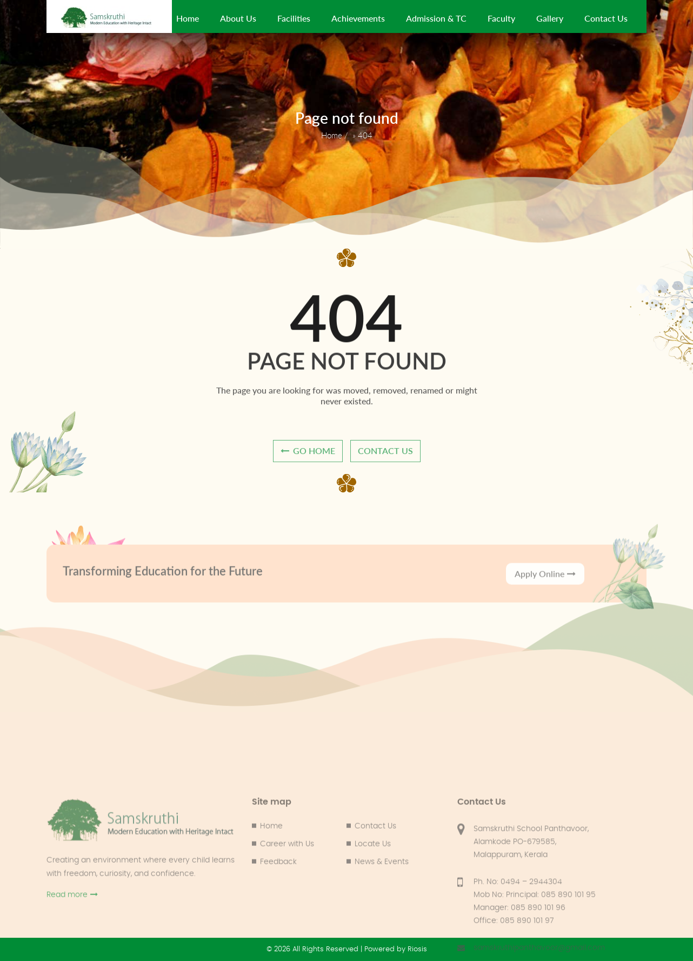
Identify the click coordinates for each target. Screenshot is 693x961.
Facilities (293, 18)
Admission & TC (436, 18)
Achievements (358, 18)
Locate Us (373, 892)
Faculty (501, 18)
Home (187, 18)
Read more (72, 943)
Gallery (549, 18)
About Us (238, 18)
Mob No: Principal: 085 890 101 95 (535, 943)
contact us (385, 455)
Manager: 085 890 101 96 (519, 956)
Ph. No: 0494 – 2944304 (518, 930)
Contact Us (606, 18)
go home (308, 455)
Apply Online (545, 585)
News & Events (382, 910)
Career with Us (287, 892)
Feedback (278, 910)
